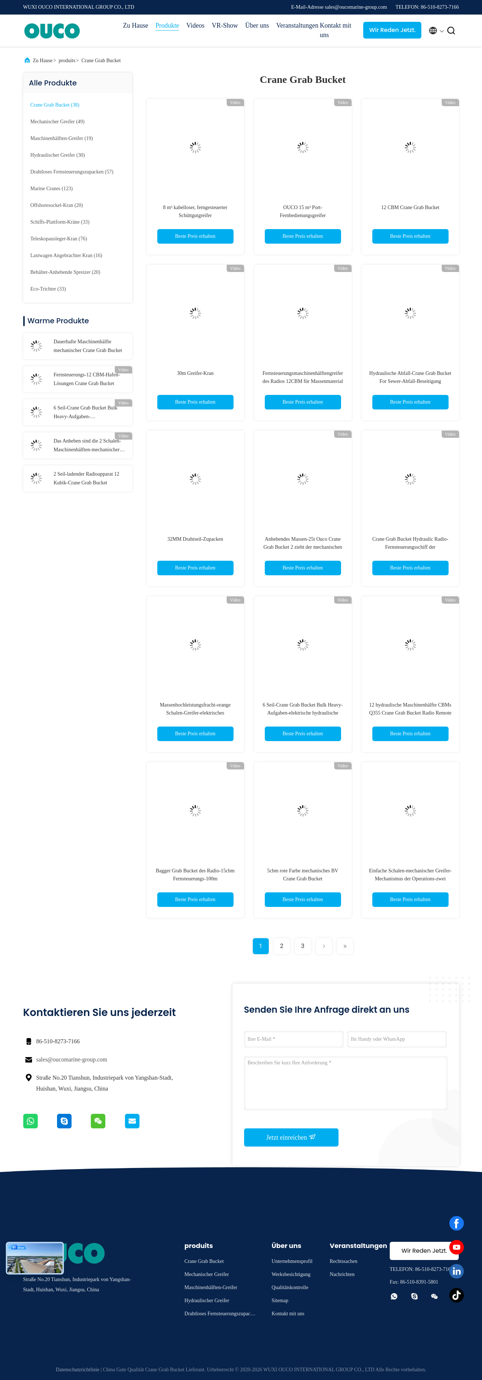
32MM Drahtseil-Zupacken (195, 539)
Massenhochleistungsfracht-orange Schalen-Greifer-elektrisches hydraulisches (195, 713)
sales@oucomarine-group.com (72, 1059)
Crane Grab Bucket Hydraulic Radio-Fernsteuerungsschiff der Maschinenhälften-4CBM (410, 547)
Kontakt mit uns (335, 30)
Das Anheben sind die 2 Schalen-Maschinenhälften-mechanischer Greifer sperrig (87, 446)
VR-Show (225, 25)
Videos (195, 25)
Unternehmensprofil (292, 1261)
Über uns (257, 25)
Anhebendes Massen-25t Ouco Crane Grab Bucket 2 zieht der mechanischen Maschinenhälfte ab (302, 547)
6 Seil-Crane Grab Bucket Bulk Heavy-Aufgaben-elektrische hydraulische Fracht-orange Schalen (303, 713)
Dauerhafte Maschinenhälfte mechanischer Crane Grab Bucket (88, 346)
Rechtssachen (343, 1261)
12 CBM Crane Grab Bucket (410, 207)
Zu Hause (135, 25)
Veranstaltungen (294, 25)
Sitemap (280, 1300)
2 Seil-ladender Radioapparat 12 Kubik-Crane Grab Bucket (87, 478)
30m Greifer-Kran (195, 373)
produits (66, 60)
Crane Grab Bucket (101, 60)
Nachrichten (342, 1274)
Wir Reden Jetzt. (392, 30)
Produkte (167, 25)
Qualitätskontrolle (290, 1287)
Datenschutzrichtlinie (78, 1369)
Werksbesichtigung (291, 1274)
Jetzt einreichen (291, 1137)
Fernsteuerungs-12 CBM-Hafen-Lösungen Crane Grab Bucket (87, 379)
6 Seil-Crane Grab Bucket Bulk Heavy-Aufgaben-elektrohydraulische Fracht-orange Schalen (88, 413)
